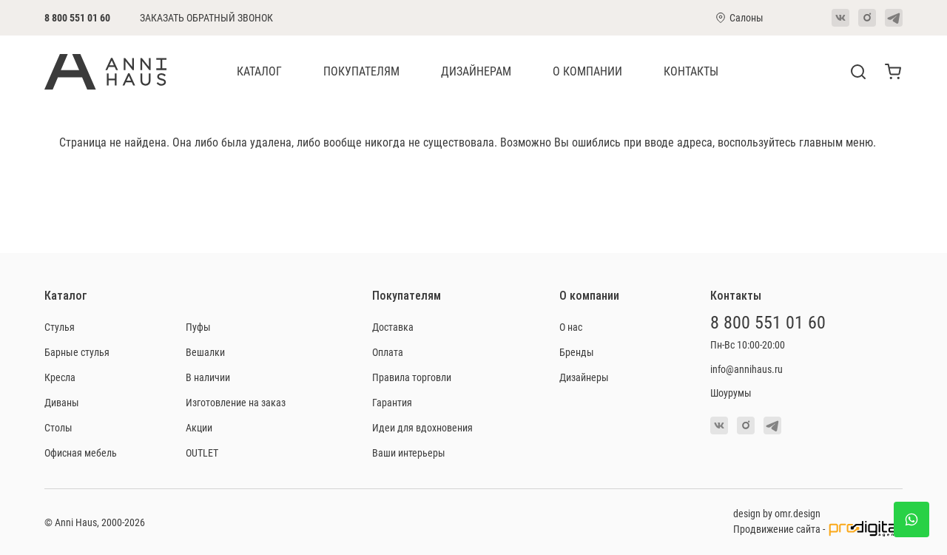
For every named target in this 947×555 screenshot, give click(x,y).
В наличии (208, 377)
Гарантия (392, 402)
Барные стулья (76, 352)
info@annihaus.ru (746, 369)
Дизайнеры (584, 377)
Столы (58, 427)
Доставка (393, 327)
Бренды (576, 352)
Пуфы (198, 327)
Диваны (61, 402)
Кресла (59, 377)
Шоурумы (731, 393)
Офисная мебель (80, 452)
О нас (570, 327)
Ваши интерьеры (408, 452)
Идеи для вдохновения (422, 427)
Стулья (59, 327)
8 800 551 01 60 (77, 17)
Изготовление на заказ (236, 402)
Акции (199, 427)
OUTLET (202, 452)
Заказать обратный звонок (206, 17)
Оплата (387, 352)
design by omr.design (776, 513)
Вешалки (205, 352)
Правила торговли (411, 377)
